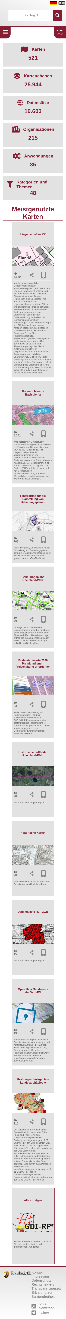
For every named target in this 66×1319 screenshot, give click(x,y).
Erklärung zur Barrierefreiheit (43, 1294)
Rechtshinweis (43, 1284)
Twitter (40, 1312)
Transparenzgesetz (46, 1288)
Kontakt (37, 1272)
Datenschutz (41, 1280)
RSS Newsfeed (43, 1306)
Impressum (40, 1276)
